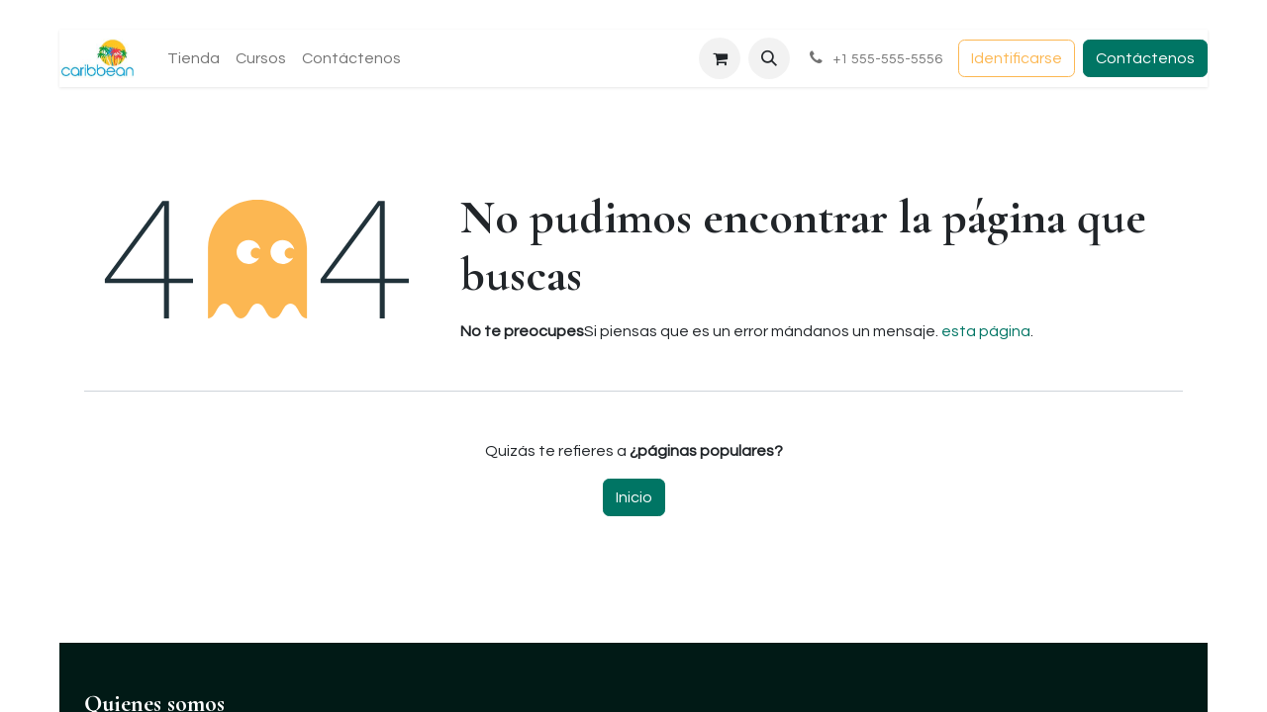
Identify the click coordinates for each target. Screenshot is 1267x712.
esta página (985, 331)
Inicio (634, 497)
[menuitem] (193, 58)
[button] (769, 58)
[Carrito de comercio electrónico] (719, 58)
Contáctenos (1145, 58)
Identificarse (1016, 58)
